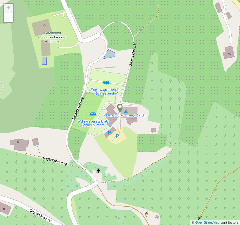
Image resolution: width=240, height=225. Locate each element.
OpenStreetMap (208, 222)
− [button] (9, 17)
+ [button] (9, 8)
